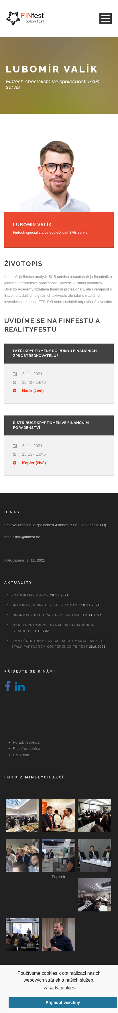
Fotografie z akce (30, 595)
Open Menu (105, 18)
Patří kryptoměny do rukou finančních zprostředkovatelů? (55, 353)
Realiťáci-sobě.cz (27, 748)
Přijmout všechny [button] (63, 1002)
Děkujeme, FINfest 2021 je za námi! (45, 605)
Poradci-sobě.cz (26, 742)
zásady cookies (59, 987)
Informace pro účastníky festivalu (47, 615)
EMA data (21, 755)
